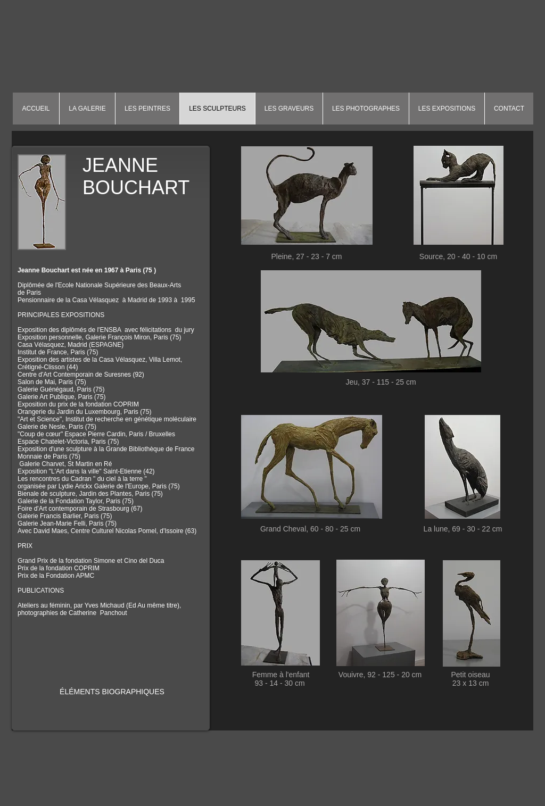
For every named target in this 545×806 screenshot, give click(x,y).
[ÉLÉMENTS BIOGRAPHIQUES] (112, 692)
